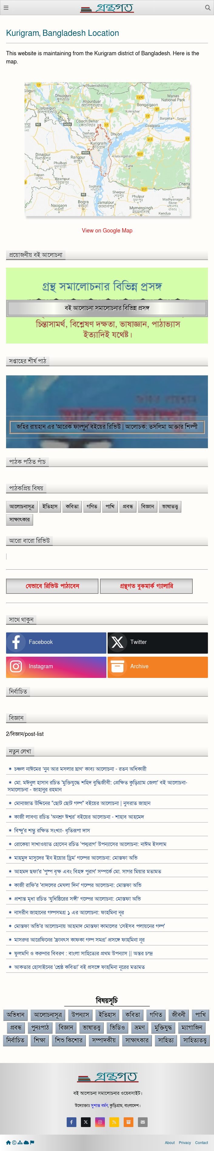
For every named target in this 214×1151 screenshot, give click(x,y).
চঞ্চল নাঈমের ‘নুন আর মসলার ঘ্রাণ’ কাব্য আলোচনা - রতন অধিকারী (80, 769)
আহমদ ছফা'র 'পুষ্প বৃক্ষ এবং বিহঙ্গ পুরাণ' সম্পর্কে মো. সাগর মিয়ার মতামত (87, 871)
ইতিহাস (50, 506)
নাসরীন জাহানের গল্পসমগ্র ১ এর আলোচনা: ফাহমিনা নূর (69, 912)
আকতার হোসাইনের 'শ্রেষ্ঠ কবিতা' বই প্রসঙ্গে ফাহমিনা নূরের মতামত (79, 967)
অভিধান (15, 1015)
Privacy (185, 1142)
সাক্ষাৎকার (19, 519)
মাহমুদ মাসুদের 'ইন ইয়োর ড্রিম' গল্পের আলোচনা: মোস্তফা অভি (76, 858)
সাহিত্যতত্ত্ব (194, 1040)
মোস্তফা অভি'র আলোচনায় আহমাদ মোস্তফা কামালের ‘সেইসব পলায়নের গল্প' (89, 926)
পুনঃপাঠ (40, 1028)
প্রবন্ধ (128, 506)
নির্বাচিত (15, 1040)
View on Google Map (107, 230)
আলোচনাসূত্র (21, 506)
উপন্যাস (80, 1015)
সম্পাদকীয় (104, 1040)
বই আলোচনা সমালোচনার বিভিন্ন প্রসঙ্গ (107, 308)
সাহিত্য (166, 1040)
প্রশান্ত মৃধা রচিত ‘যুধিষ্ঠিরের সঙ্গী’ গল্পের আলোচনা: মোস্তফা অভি (77, 898)
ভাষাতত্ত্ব (170, 506)
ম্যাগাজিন (192, 1028)
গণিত (92, 506)
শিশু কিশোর (68, 1040)
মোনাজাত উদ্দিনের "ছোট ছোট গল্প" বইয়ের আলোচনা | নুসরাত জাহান (82, 803)
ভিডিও (117, 1028)
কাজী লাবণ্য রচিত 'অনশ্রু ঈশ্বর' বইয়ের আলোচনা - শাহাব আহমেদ (79, 817)
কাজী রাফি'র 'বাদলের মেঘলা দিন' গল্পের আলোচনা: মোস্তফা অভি (78, 885)
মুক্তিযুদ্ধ (163, 1028)
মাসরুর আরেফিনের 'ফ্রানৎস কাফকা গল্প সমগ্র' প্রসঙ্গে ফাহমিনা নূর (79, 939)
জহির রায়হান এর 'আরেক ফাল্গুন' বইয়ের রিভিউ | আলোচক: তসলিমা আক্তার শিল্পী (107, 427)
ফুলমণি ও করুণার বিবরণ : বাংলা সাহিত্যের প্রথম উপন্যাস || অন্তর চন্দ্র (83, 953)
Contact (201, 1142)
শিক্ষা (39, 1040)
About (170, 1142)
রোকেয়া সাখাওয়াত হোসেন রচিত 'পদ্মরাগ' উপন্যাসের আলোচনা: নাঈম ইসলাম (90, 844)
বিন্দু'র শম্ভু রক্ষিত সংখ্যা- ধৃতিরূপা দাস (52, 830)
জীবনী (179, 1015)
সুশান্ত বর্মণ (99, 1106)
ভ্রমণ (140, 1028)
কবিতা (72, 506)
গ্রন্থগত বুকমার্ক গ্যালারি (146, 586)
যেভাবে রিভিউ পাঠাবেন (52, 586)
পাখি (110, 506)
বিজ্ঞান (147, 506)
